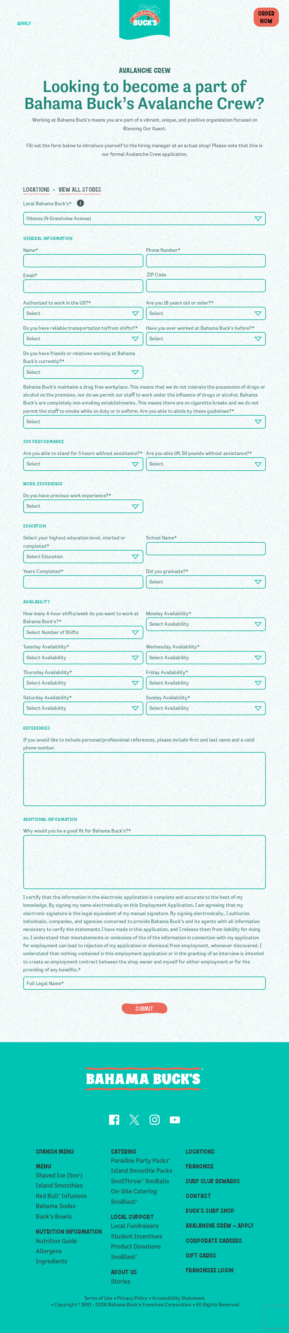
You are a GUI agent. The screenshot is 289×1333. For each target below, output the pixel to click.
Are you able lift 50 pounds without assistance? (199, 453)
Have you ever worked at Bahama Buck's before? (200, 328)
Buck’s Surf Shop (210, 1211)
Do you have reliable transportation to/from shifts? (80, 328)
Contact (198, 1197)
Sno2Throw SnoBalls (140, 1182)
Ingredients (51, 1262)
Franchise (199, 1167)
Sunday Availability (168, 697)
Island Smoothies (59, 1187)
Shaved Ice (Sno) (59, 1177)
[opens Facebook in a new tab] (114, 1122)
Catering (124, 1152)
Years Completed (43, 571)
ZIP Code (156, 274)
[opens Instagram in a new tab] (155, 1122)
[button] (24, 13)
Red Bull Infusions (61, 1197)
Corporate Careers (214, 1241)
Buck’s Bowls (54, 1218)
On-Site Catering (134, 1192)
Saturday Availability (47, 697)
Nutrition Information (69, 1232)
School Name (161, 538)
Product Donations (136, 1248)
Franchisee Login (209, 1271)
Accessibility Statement (178, 1300)
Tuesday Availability (46, 647)
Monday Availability (168, 613)
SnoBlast (124, 1202)
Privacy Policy (132, 1300)
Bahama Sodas (56, 1207)
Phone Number (163, 250)
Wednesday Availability (173, 647)
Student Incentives (136, 1237)
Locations (36, 189)
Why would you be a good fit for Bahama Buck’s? (77, 831)
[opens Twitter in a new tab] (134, 1122)
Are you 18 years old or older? (180, 303)
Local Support (132, 1217)
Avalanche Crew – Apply (220, 1226)
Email (30, 275)
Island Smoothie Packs (141, 1172)
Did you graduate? (167, 571)
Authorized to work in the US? (57, 303)
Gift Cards (201, 1256)
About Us (124, 1273)
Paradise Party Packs (140, 1162)
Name (30, 250)
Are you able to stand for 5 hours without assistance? (83, 453)
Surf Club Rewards (213, 1182)
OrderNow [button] (266, 17)
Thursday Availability (47, 672)
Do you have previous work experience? (67, 495)
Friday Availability (167, 672)
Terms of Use (98, 1300)
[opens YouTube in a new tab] (175, 1122)
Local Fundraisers (135, 1227)
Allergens (49, 1252)
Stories (120, 1282)
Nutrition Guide (56, 1242)
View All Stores (80, 189)
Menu (43, 1167)
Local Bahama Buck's (47, 203)
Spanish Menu (55, 1152)
